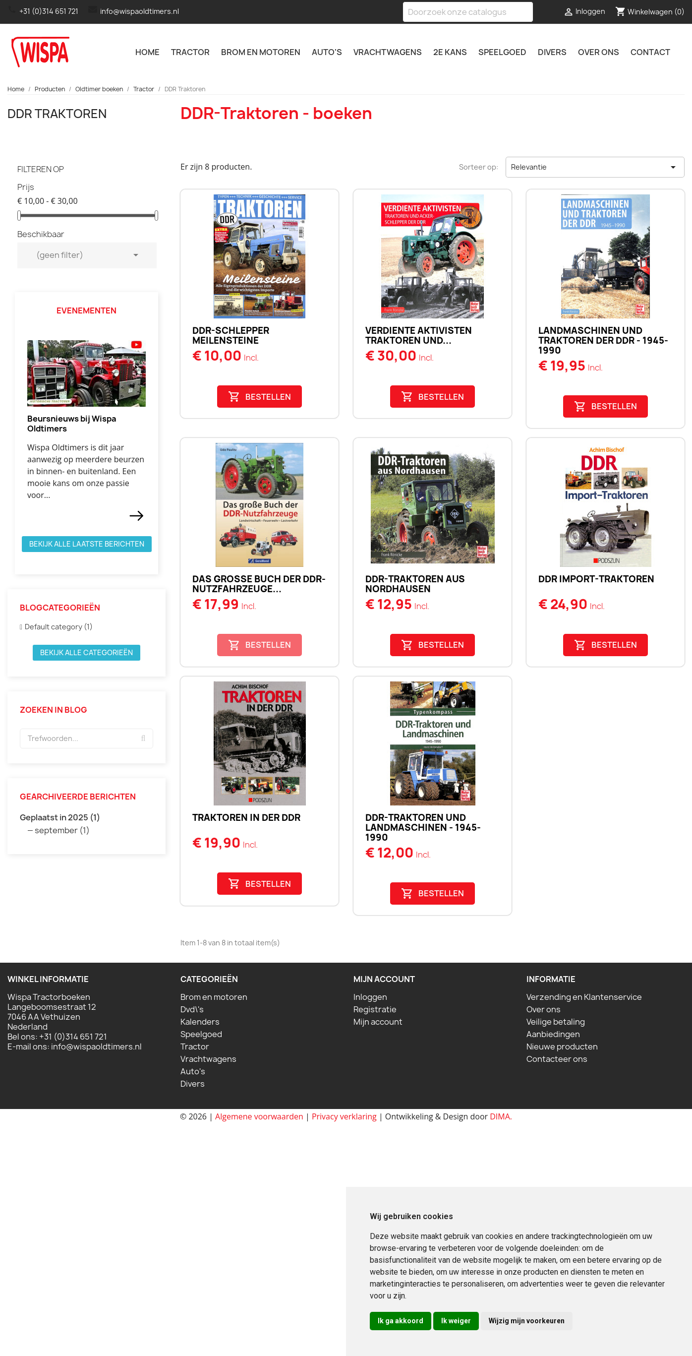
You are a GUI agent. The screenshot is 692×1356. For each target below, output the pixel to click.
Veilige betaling (555, 1021)
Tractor (190, 52)
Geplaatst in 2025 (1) (60, 817)
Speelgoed (502, 52)
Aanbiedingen (553, 1034)
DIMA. (501, 1116)
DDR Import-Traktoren (596, 579)
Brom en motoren (260, 52)
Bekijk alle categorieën (86, 652)
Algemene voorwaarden (259, 1116)
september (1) (62, 830)
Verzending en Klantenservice (584, 996)
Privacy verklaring (344, 1116)
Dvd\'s (192, 1009)
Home (147, 52)
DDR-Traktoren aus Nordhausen (415, 584)
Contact (650, 52)
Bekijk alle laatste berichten (86, 544)
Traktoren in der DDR (246, 817)
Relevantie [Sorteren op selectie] (595, 167)
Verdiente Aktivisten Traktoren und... (418, 335)
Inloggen (370, 996)
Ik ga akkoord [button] (400, 1321)
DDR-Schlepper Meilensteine (230, 335)
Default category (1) (59, 626)
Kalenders (200, 1021)
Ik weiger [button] (456, 1321)
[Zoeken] (468, 11)
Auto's (327, 52)
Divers (552, 52)
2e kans (450, 52)
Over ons (598, 52)
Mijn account (378, 1021)
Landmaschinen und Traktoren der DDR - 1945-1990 (603, 340)
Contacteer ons (556, 1058)
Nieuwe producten (562, 1046)
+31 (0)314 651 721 (48, 11)
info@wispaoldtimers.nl (139, 11)
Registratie (375, 1009)
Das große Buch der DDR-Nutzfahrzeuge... (259, 584)
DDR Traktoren (57, 113)
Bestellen (259, 396)
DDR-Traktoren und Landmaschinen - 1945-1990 (423, 827)
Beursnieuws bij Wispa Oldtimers (71, 423)
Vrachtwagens (387, 52)
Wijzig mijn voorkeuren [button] (527, 1321)
